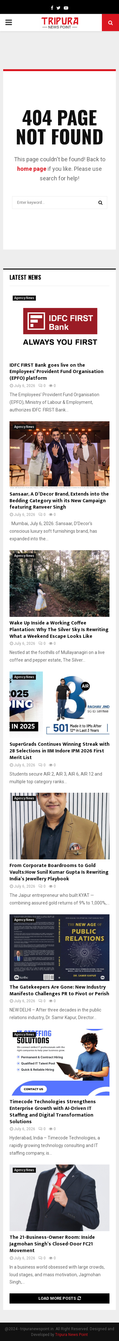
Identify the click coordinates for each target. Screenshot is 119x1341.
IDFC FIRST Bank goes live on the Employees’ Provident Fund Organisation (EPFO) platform (56, 372)
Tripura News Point (71, 1334)
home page (31, 168)
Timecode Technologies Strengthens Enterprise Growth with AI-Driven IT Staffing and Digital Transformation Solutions (53, 1111)
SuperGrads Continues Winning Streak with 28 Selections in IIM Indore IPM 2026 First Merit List (59, 751)
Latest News (25, 277)
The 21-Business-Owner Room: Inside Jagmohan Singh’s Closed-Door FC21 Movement (52, 1244)
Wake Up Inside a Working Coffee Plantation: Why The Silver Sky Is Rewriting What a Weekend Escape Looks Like (59, 630)
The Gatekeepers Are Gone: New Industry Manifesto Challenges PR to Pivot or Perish (59, 990)
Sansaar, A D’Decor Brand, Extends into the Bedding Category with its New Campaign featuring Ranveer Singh (59, 501)
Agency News (24, 298)
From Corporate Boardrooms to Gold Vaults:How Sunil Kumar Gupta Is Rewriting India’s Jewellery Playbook (59, 872)
